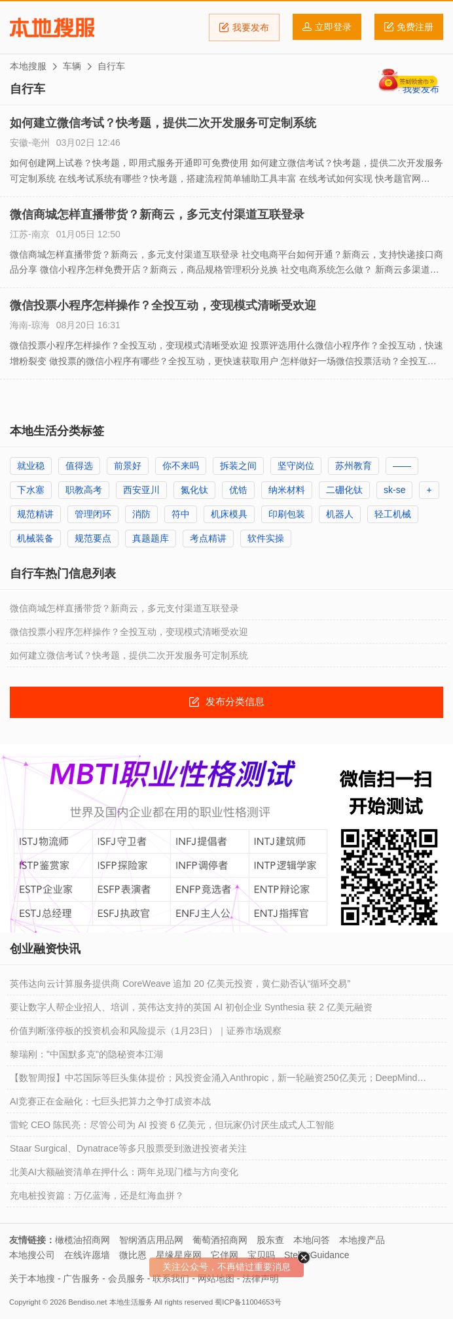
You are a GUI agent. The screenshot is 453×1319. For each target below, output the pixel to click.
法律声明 (260, 1278)
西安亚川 (141, 490)
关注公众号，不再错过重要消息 (226, 1266)
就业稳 (31, 465)
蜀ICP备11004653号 (248, 1302)
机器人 (339, 514)
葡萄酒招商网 (219, 1240)
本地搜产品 (362, 1240)
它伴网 (224, 1255)
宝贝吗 (261, 1255)
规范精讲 (35, 514)
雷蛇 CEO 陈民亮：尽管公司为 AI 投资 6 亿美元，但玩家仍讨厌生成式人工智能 (172, 1125)
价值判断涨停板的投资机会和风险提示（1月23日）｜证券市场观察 (145, 1030)
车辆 (72, 66)
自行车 (111, 66)
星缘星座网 (179, 1255)
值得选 (79, 465)
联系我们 (171, 1278)
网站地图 (216, 1278)
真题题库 (150, 538)
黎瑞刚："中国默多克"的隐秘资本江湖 (86, 1054)
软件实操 (265, 538)
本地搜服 (52, 27)
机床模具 (229, 514)
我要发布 (244, 27)
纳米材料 (286, 490)
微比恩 (133, 1255)
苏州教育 (353, 465)
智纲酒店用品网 (151, 1240)
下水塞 (31, 490)
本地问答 (311, 1240)
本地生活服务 (131, 1302)
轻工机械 (392, 514)
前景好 (127, 465)
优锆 (238, 490)
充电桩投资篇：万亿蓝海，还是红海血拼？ (97, 1195)
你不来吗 (180, 465)
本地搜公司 (32, 1255)
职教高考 (83, 490)
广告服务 (81, 1278)
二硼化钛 (344, 490)
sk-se (394, 490)
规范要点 (93, 538)
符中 (181, 514)
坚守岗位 (296, 465)
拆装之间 (238, 465)
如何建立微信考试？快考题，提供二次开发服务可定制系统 (163, 122)
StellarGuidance (317, 1255)
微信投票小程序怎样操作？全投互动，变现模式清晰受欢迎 (163, 305)
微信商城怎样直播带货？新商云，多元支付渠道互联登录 (157, 214)
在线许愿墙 (87, 1255)
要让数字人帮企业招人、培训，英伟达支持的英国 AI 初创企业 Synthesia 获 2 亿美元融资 (191, 1007)
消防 (141, 514)
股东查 (270, 1240)
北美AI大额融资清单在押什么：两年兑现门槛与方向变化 (124, 1172)
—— (402, 465)
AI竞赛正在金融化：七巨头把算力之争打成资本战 (110, 1101)
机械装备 (35, 538)
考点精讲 (208, 538)
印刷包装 (286, 514)
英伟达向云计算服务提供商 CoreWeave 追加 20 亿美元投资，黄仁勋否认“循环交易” (180, 983)
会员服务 (126, 1278)
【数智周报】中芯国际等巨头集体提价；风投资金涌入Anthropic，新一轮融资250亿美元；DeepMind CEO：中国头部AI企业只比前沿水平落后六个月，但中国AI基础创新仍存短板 (213, 1080)
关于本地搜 (32, 1278)
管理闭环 (93, 514)
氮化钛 (194, 490)
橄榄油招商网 (82, 1240)
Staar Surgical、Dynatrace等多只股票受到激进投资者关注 (128, 1148)
